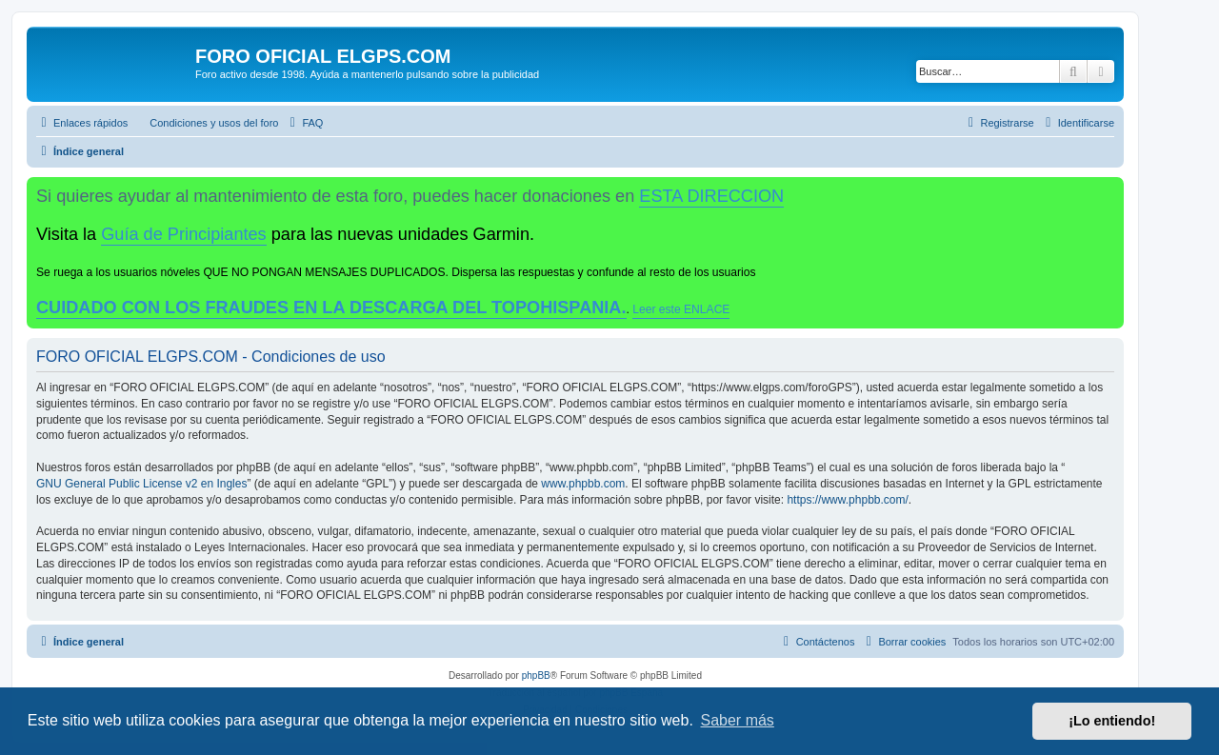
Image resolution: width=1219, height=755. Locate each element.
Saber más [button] (737, 720)
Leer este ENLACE (680, 309)
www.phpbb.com (583, 483)
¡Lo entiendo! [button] (1112, 720)
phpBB (536, 675)
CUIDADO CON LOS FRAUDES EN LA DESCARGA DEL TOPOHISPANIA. (331, 307)
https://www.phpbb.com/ (847, 500)
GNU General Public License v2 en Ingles (141, 483)
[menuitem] (205, 122)
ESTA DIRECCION (711, 196)
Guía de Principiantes (183, 234)
